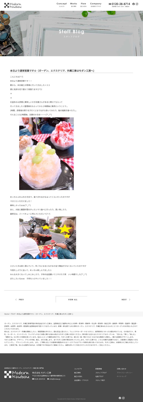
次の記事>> (123, 299)
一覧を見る (71, 299)
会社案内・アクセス (95, 5)
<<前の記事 (20, 299)
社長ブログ (99, 376)
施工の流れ (83, 5)
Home (6, 314)
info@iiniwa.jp (54, 379)
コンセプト (62, 5)
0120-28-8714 (119, 5)
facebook (133, 4)
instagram (137, 4)
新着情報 (98, 369)
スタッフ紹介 (100, 380)
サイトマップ (121, 376)
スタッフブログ (101, 372)
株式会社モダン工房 (12, 5)
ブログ (13, 314)
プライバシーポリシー (125, 372)
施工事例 (73, 5)
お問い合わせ (121, 369)
